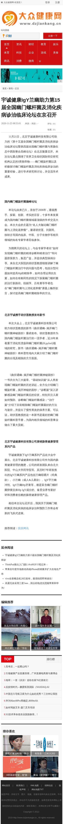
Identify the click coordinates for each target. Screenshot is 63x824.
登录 (47, 2)
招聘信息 (49, 785)
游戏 (43, 52)
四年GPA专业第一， (45, 625)
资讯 (19, 44)
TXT (42, 789)
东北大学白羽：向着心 (16, 625)
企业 (31, 52)
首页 (6, 44)
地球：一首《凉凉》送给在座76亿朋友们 (27, 680)
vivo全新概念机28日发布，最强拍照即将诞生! (28, 578)
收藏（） (52, 129)
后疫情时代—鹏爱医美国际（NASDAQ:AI (27, 687)
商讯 (6, 61)
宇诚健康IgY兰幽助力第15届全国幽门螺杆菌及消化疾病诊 (30, 557)
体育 (6, 52)
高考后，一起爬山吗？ (17, 666)
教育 (43, 44)
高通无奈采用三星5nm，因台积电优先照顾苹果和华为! (30, 585)
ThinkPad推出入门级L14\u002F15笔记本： (26, 564)
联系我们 (20, 785)
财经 (31, 44)
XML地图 (34, 785)
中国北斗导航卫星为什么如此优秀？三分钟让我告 (31, 694)
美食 (55, 52)
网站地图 (36, 789)
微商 (31, 61)
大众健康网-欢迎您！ (13, 2)
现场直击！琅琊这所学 (45, 648)
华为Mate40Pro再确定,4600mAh (22, 701)
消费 (19, 61)
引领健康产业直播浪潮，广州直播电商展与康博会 (31, 673)
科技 (19, 52)
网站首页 (6, 785)
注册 (57, 2)
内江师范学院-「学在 (16, 648)
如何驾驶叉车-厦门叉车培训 (20, 707)
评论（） (52, 123)
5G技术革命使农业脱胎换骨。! (22, 714)
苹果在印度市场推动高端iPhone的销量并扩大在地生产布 (31, 571)
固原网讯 (23, 528)
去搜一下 (52, 35)
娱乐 (55, 44)
